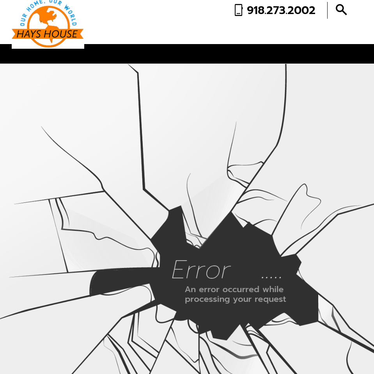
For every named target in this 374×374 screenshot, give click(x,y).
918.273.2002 (281, 10)
